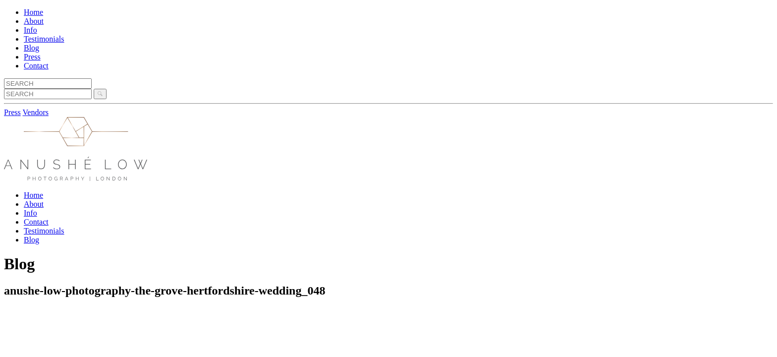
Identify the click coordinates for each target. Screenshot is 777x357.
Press (32, 57)
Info (30, 30)
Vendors (36, 112)
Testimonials (44, 39)
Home (33, 12)
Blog (31, 48)
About (34, 21)
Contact (36, 65)
